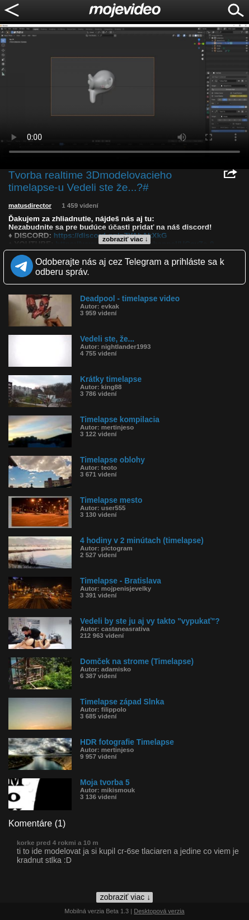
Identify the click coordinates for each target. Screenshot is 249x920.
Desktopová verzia (159, 911)
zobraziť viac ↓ (125, 239)
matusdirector (29, 205)
